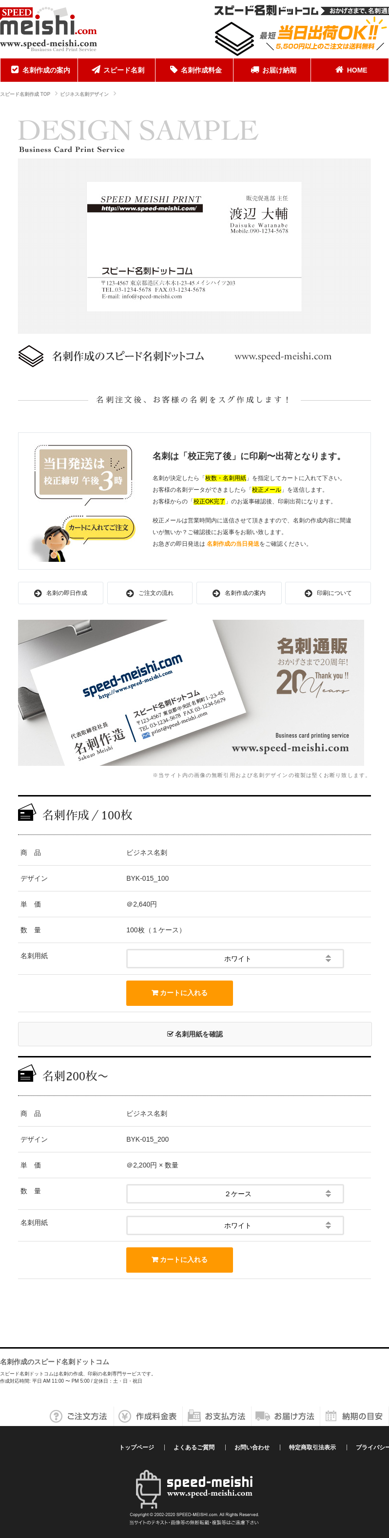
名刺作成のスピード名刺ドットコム (54, 1362)
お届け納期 (272, 69)
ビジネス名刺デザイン (84, 94)
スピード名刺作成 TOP (25, 94)
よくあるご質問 (194, 1447)
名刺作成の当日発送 (233, 543)
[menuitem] (39, 70)
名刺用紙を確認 (195, 1034)
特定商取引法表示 (312, 1447)
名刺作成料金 (194, 69)
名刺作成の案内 (39, 69)
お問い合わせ (252, 1447)
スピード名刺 (116, 69)
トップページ (136, 1447)
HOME (350, 69)
